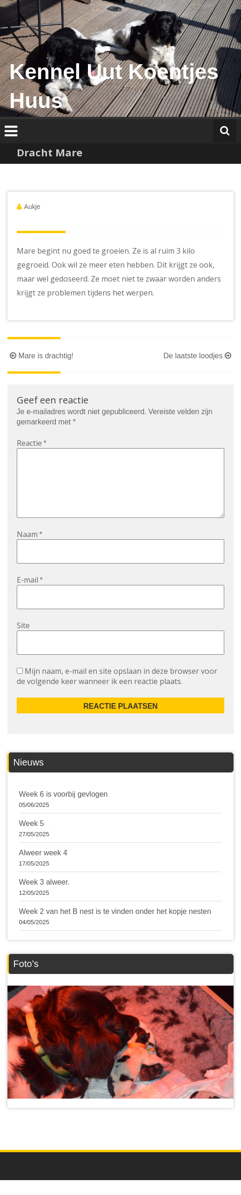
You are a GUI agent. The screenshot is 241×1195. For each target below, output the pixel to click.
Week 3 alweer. (44, 897)
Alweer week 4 (43, 868)
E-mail (30, 595)
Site (23, 640)
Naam (29, 549)
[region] (120, 1057)
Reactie (32, 443)
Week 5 (31, 838)
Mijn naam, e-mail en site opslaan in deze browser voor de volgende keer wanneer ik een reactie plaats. (117, 691)
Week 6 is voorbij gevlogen (63, 809)
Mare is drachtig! (40, 356)
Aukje (32, 206)
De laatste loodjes (198, 356)
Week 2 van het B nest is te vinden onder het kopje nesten (115, 926)
